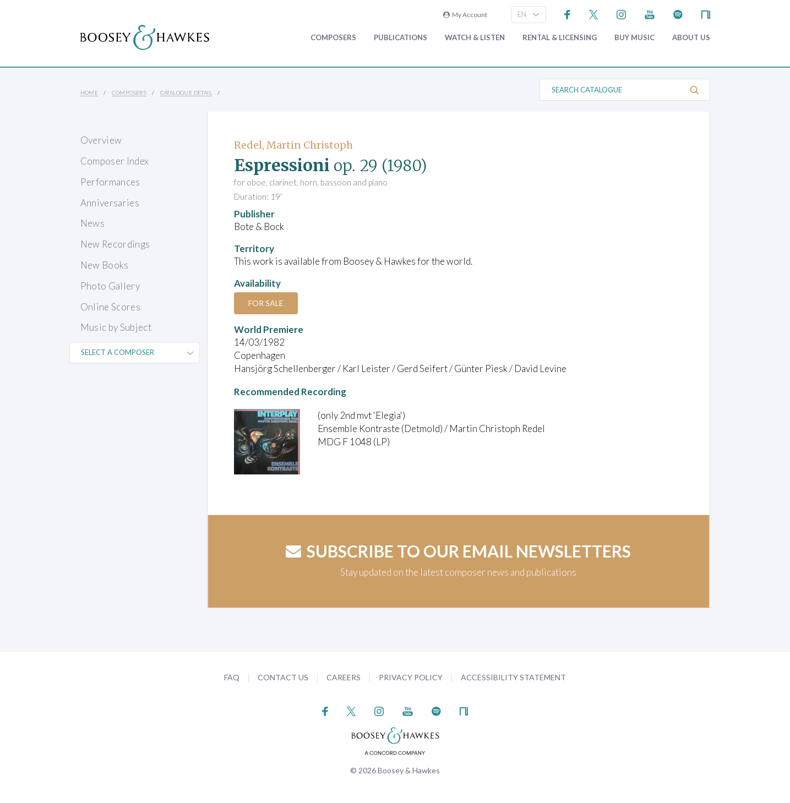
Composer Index (114, 161)
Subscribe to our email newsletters (458, 551)
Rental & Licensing (559, 38)
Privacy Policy (411, 677)
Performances (110, 182)
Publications (400, 38)
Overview (101, 140)
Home (89, 92)
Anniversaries (109, 203)
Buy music (634, 38)
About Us (691, 38)
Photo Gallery (110, 286)
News (92, 223)
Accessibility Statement (513, 677)
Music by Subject (115, 327)
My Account (465, 14)
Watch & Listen (475, 38)
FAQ (231, 677)
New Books (104, 265)
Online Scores (110, 307)
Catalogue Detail (186, 92)
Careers (343, 677)
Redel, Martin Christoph (293, 145)
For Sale (266, 303)
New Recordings (115, 244)
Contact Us (283, 677)
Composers (333, 38)
